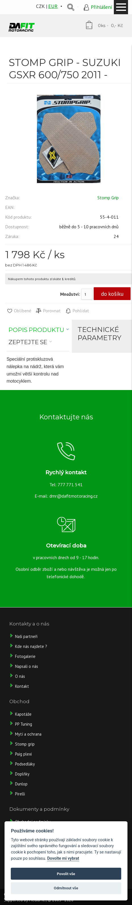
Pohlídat (77, 311)
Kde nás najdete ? (31, 646)
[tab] (38, 330)
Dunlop (21, 784)
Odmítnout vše (66, 888)
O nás (20, 676)
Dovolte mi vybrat (63, 858)
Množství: (70, 294)
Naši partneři (26, 636)
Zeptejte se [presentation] (28, 342)
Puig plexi (23, 754)
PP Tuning (23, 724)
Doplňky (22, 774)
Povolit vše (66, 874)
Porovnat (48, 311)
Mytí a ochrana (28, 734)
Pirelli (20, 794)
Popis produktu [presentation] (36, 329)
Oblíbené (19, 311)
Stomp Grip (108, 197)
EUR (53, 6)
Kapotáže (23, 714)
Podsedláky (25, 764)
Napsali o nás (26, 666)
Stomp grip (25, 744)
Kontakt (22, 686)
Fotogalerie (25, 656)
